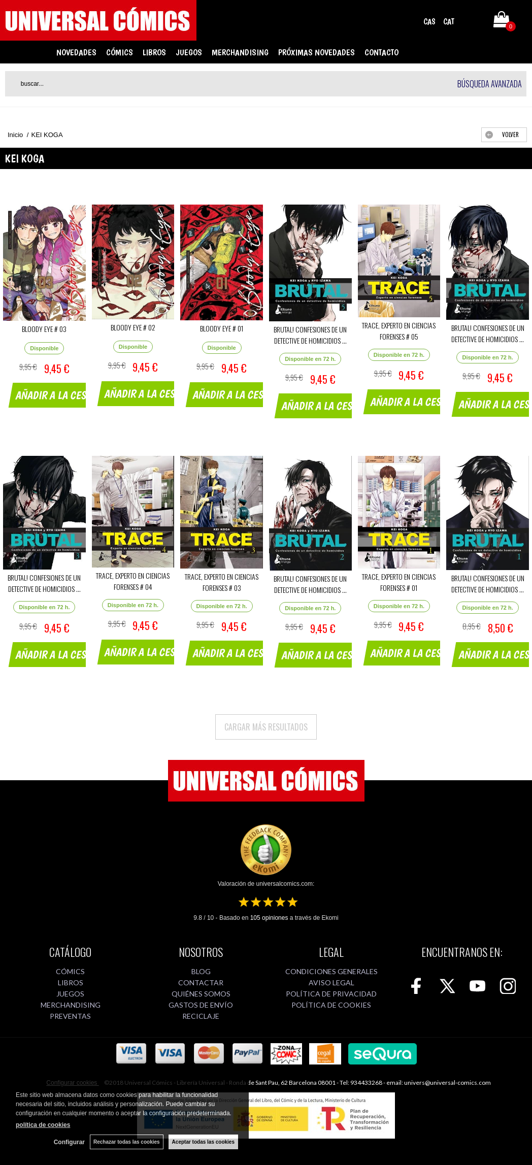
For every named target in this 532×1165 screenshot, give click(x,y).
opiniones (269, 917)
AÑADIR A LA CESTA (56, 395)
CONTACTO (381, 52)
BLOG (201, 971)
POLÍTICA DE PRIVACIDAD (331, 993)
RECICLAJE (200, 1016)
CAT (448, 21)
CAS (429, 21)
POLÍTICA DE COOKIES (331, 1005)
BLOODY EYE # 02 (133, 327)
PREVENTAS (70, 1016)
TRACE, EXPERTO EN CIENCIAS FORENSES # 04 (133, 581)
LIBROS (154, 52)
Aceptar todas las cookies (203, 1142)
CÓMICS (119, 52)
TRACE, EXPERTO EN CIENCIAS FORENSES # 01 (399, 582)
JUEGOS (189, 52)
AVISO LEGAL (331, 982)
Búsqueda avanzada (489, 84)
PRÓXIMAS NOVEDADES (316, 52)
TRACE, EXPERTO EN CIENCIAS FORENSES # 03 (221, 582)
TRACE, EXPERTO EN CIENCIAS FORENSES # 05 (399, 331)
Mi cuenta (472, 21)
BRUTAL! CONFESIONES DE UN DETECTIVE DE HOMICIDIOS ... (310, 335)
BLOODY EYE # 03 (44, 328)
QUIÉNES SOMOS (201, 993)
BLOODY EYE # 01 (221, 328)
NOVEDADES (76, 52)
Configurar (69, 1142)
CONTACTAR (200, 982)
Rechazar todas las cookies (126, 1142)
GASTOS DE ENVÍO (201, 1005)
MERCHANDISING (240, 52)
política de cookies (43, 1124)
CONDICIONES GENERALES (331, 971)
